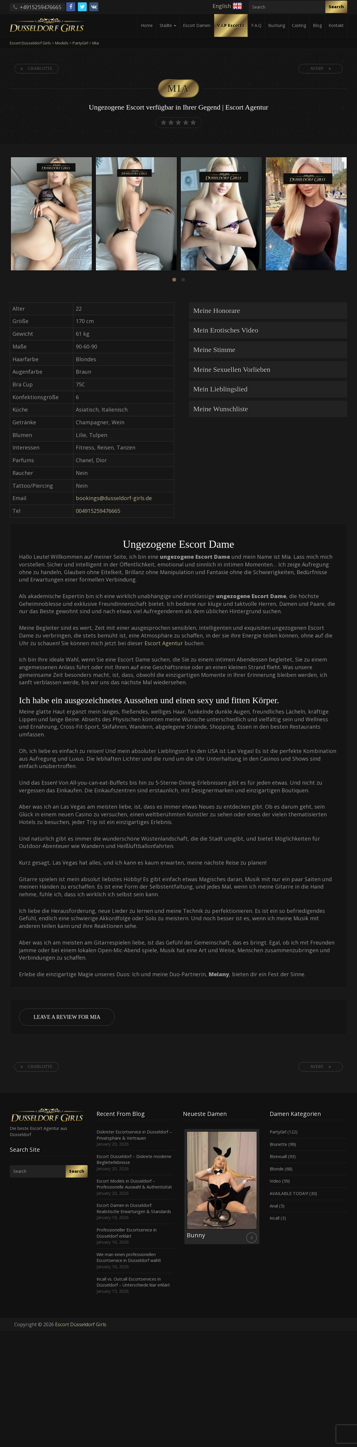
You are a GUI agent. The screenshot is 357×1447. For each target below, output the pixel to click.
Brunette (278, 1144)
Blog (317, 25)
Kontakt (336, 25)
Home (147, 25)
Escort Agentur (163, 643)
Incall (274, 1218)
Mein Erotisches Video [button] (225, 330)
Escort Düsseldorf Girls (80, 1324)
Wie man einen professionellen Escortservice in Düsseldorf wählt (129, 1257)
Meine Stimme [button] (214, 350)
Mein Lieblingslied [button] (220, 389)
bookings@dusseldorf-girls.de (114, 498)
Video (275, 1181)
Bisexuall (278, 1156)
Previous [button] (8, 214)
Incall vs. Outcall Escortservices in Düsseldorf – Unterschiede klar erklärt (133, 1282)
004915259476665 (98, 510)
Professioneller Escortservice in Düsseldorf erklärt (127, 1233)
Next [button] (348, 214)
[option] (51, 214)
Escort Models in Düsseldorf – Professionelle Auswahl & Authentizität (134, 1184)
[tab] (268, 310)
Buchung (276, 25)
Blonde (277, 1169)
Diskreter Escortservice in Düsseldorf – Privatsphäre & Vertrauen (134, 1135)
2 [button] (183, 280)
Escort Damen (196, 25)
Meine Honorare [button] (216, 310)
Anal (274, 1206)
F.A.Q (256, 25)
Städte (168, 25)
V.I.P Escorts (231, 25)
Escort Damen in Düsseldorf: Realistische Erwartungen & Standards (134, 1208)
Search (336, 6)
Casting (299, 25)
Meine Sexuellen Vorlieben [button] (231, 369)
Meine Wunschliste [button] (220, 409)
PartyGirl (278, 1132)
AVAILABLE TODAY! (289, 1193)
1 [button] (174, 280)
